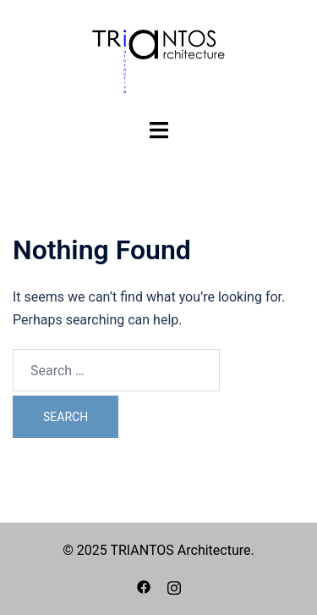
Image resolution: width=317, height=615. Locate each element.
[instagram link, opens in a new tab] (174, 586)
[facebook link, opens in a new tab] (143, 586)
